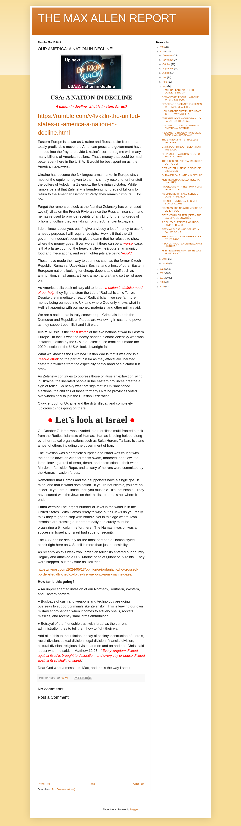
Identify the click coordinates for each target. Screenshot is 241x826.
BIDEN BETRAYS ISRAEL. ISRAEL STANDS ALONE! (180, 202)
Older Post (138, 784)
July (164, 77)
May (164, 86)
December (168, 55)
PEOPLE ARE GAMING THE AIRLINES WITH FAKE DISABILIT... (182, 105)
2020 (162, 282)
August (166, 73)
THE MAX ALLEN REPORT (107, 18)
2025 (162, 47)
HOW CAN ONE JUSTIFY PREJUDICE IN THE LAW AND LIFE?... (181, 112)
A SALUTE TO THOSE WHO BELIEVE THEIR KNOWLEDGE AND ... (181, 134)
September (168, 68)
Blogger (134, 809)
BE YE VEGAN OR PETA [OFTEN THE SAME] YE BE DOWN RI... (181, 216)
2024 (162, 51)
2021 (162, 277)
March (165, 263)
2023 (162, 269)
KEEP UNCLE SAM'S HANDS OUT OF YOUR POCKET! (181, 155)
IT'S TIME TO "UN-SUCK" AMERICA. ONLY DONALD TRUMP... (180, 127)
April (164, 259)
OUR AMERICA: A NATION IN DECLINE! (182, 175)
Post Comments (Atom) (63, 789)
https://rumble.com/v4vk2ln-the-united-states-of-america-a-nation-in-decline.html (89, 124)
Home (92, 784)
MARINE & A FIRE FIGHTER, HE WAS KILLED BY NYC (181, 252)
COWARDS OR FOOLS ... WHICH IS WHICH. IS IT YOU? (180, 98)
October (166, 64)
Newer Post (44, 784)
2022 (162, 273)
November (168, 59)
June (165, 81)
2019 (162, 286)
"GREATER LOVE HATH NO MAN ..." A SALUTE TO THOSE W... (182, 119)
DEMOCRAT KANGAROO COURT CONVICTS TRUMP (179, 91)
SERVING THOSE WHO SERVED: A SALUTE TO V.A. (180, 230)
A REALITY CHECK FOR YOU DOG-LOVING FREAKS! (180, 223)
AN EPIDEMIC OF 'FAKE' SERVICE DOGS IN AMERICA (180, 195)
